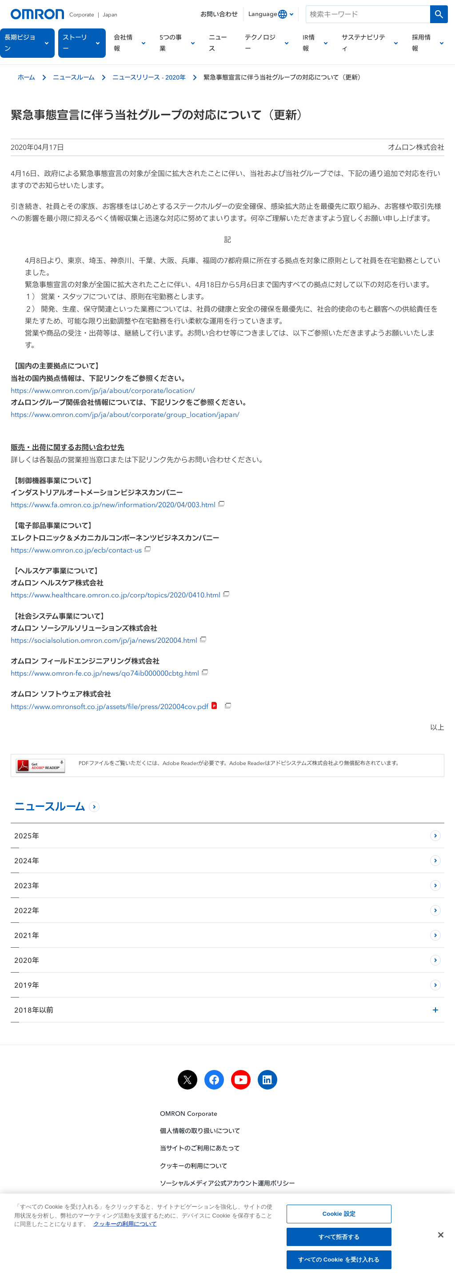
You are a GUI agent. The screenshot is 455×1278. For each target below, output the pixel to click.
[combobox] (271, 14)
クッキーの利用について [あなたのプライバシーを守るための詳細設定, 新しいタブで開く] (125, 1225)
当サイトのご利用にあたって (200, 1148)
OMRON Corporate (188, 1113)
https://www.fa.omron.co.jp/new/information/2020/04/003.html (118, 504)
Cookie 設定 (339, 1215)
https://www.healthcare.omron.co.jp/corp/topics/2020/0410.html (120, 594)
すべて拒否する (339, 1238)
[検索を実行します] (439, 14)
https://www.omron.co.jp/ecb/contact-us (81, 549)
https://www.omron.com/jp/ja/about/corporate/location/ (103, 390)
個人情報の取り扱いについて (200, 1130)
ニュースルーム (74, 77)
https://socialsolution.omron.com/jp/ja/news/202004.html (109, 640)
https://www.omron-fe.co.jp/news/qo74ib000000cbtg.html (109, 673)
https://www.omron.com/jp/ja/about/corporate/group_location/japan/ (125, 414)
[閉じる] (441, 1236)
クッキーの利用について (194, 1166)
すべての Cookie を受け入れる (338, 1261)
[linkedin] (267, 1080)
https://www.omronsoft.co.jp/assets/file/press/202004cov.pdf (121, 706)
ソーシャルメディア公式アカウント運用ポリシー (227, 1183)
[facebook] (214, 1080)
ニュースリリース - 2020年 (149, 77)
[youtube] (241, 1080)
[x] (187, 1080)
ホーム (26, 77)
